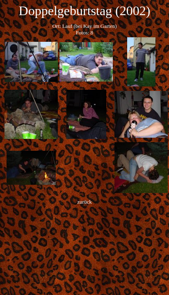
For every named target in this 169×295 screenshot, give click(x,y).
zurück (84, 202)
